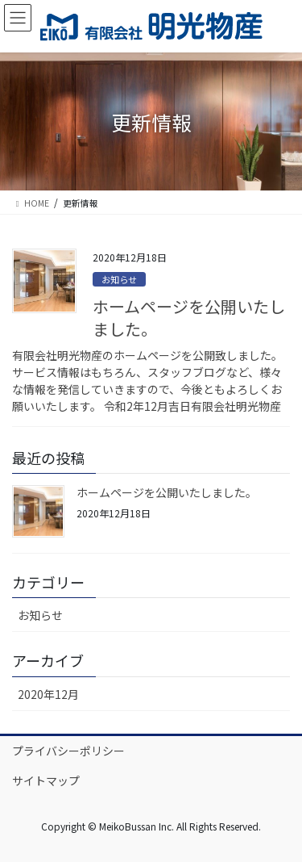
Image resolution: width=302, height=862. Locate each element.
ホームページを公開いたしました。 (189, 318)
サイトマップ (46, 780)
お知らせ (119, 279)
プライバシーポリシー (68, 751)
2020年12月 (48, 694)
